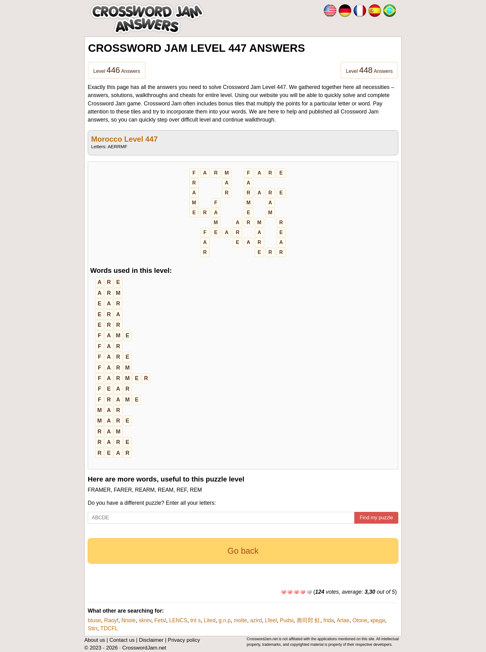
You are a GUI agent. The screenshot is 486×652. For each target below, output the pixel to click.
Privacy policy (184, 640)
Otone (359, 620)
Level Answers (116, 70)
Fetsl (160, 620)
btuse (94, 620)
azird (256, 620)
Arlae (343, 620)
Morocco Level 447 (124, 139)
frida (328, 620)
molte (240, 620)
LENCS (178, 620)
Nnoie (129, 620)
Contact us (122, 640)
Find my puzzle (376, 517)
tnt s (195, 620)
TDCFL (109, 628)
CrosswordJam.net (144, 648)
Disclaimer (151, 640)
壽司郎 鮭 (308, 620)
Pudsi (287, 620)
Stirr (92, 628)
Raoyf (111, 620)
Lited (209, 620)
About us (94, 640)
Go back (243, 551)
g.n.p (225, 620)
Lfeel (271, 620)
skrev (145, 620)
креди (377, 620)
